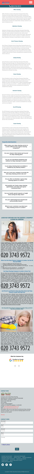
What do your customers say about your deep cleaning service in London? (16, 207)
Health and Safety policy (16, 460)
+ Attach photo (5, 444)
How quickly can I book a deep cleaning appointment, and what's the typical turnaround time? (16, 187)
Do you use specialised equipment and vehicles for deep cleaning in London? (16, 160)
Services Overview (26, 457)
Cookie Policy (4, 460)
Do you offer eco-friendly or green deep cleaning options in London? (16, 179)
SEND (17, 449)
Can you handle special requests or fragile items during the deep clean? (16, 194)
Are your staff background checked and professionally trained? (16, 200)
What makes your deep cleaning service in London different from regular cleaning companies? (16, 147)
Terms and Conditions (7, 461)
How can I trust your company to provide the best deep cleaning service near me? (16, 173)
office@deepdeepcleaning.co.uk (11, 406)
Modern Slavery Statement (8, 458)
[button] (15, 366)
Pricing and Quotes (21, 458)
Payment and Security (6, 456)
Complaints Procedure (19, 456)
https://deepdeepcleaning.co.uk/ (10, 407)
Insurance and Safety (6, 457)
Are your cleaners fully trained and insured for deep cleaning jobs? (16, 153)
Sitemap (3, 414)
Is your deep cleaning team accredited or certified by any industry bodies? (16, 166)
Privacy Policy (17, 457)
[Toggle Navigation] (30, 2)
